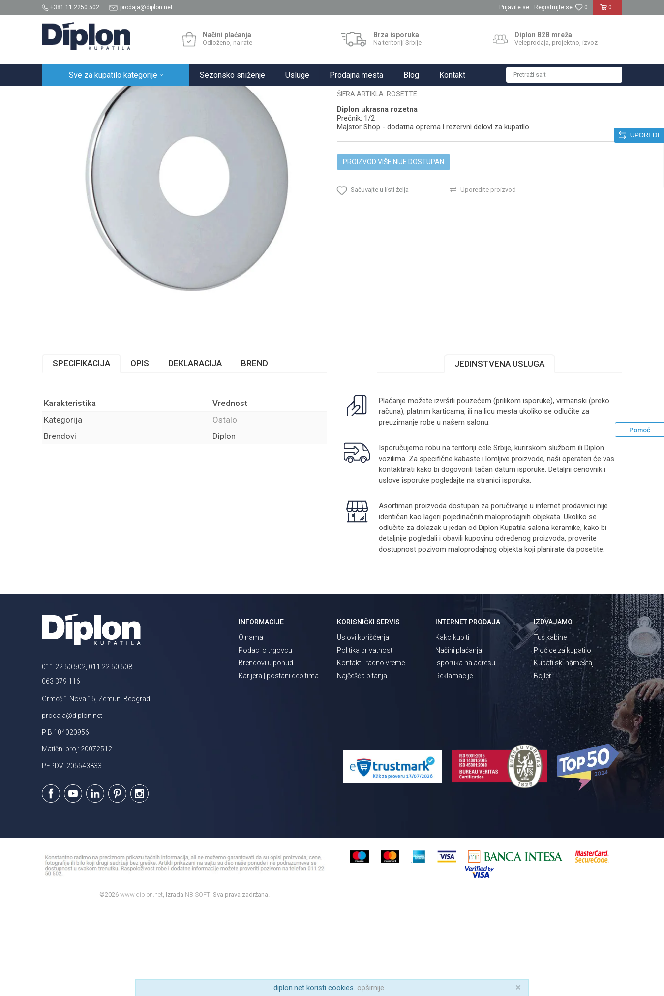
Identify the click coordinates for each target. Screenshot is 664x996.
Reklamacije (454, 762)
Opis (139, 449)
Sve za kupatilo (114, 96)
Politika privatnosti (365, 736)
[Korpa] (608, 11)
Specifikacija (81, 449)
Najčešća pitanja (362, 762)
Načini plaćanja (458, 736)
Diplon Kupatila (63, 96)
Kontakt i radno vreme (371, 749)
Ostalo (206, 96)
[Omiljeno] (581, 7)
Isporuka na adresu (465, 749)
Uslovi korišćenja (363, 723)
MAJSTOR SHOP (166, 96)
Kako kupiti (452, 723)
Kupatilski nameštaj (564, 749)
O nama (251, 723)
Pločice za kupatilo (562, 736)
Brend (254, 449)
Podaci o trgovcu (265, 736)
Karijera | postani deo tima (279, 762)
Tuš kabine (550, 723)
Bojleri (543, 762)
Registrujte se (553, 7)
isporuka (516, 566)
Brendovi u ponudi (267, 749)
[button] (564, 75)
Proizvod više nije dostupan (393, 248)
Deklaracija (195, 449)
